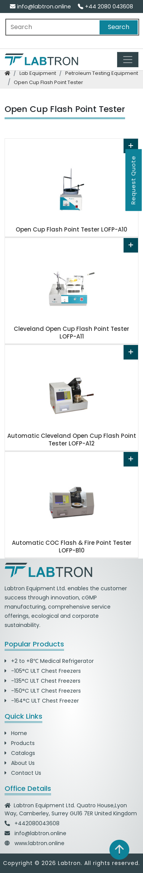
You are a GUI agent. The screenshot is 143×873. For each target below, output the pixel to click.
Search (118, 27)
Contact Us (23, 773)
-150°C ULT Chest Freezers (43, 691)
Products (20, 743)
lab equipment (37, 73)
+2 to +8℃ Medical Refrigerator (49, 661)
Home (16, 733)
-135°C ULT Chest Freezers (42, 681)
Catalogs (20, 753)
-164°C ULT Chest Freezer (42, 701)
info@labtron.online (40, 6)
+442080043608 (36, 823)
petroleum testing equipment (101, 73)
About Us (20, 763)
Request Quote (133, 179)
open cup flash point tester (48, 82)
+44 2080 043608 (105, 6)
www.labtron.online (39, 843)
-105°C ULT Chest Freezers (43, 671)
